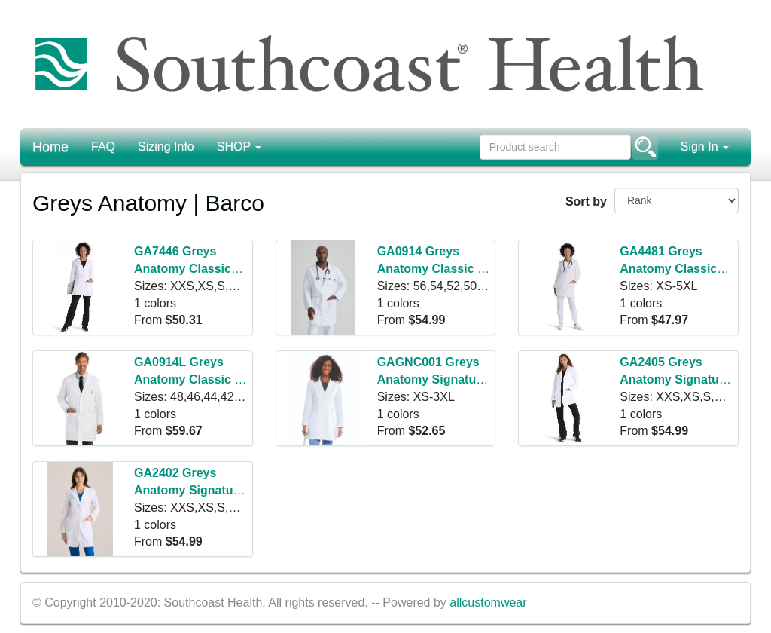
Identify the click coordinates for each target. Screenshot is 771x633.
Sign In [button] (705, 146)
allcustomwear (487, 602)
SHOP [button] (239, 146)
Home (50, 146)
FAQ (103, 146)
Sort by (584, 201)
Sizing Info (166, 146)
